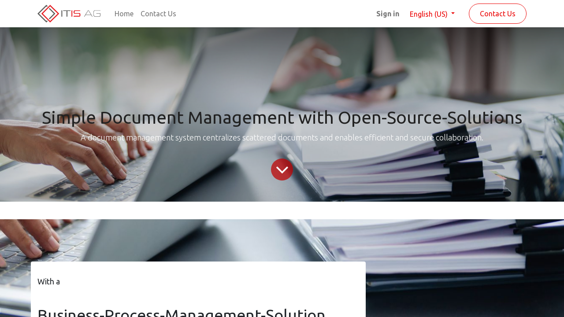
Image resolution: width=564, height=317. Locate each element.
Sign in (387, 14)
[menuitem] (124, 13)
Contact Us (498, 14)
